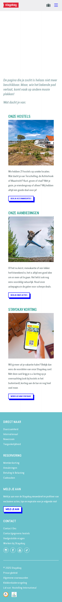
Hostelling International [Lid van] (24, 587)
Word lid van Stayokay (21, 396)
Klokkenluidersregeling (15, 582)
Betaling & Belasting (13, 472)
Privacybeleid (10, 573)
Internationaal (10, 434)
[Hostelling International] (6, 596)
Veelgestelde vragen (13, 538)
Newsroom (9, 439)
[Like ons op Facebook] (13, 550)
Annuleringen (10, 468)
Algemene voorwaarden (15, 577)
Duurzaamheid (10, 429)
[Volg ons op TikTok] (26, 550)
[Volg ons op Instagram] (6, 550)
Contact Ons (9, 528)
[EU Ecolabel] (15, 596)
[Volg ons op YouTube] (19, 550)
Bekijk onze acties (19, 295)
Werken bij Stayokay (14, 543)
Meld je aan (12, 509)
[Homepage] (11, 6)
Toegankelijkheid (12, 444)
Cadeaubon (9, 477)
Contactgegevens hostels (16, 533)
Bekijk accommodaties (21, 198)
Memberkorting (11, 463)
